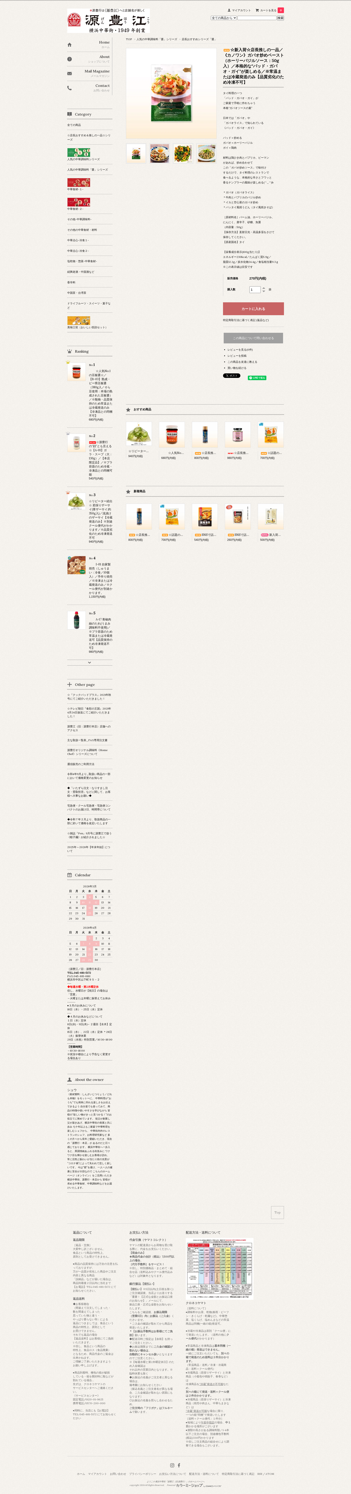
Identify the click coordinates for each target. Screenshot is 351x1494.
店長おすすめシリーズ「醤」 (199, 39)
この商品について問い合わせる (253, 338)
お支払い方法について (172, 1473)
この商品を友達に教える (242, 361)
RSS (259, 1473)
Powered (194, 1485)
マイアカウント (241, 10)
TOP (129, 39)
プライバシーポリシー (142, 1473)
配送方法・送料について (204, 1473)
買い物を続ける (237, 368)
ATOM (269, 1473)
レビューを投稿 (237, 355)
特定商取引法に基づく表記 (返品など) (246, 320)
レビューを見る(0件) (240, 349)
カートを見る (272, 10)
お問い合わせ (118, 1473)
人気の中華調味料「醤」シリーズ (157, 39)
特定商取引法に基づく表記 (238, 1473)
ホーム (81, 1473)
